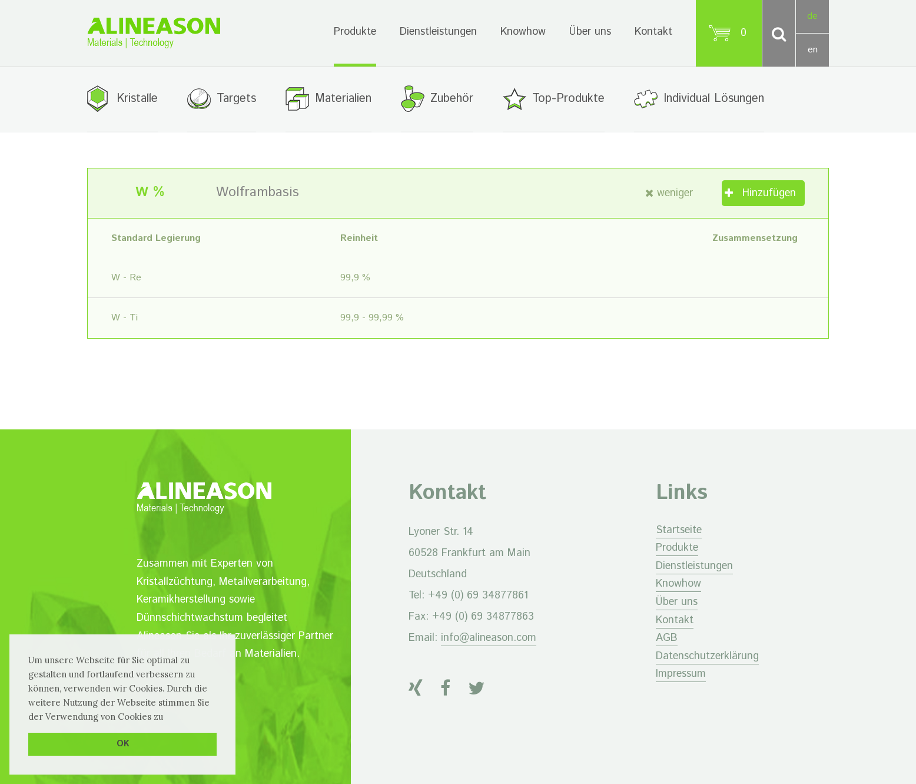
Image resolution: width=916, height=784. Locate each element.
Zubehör (451, 98)
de (812, 16)
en (813, 50)
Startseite (679, 530)
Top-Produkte (568, 98)
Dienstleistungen (438, 31)
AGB (667, 638)
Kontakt (653, 31)
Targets (236, 98)
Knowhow (523, 31)
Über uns (590, 31)
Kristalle (137, 98)
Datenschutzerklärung (707, 656)
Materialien (343, 98)
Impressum (681, 674)
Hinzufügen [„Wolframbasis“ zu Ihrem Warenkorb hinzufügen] (769, 193)
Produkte (355, 31)
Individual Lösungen (713, 98)
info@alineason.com (488, 638)
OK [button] (123, 744)
